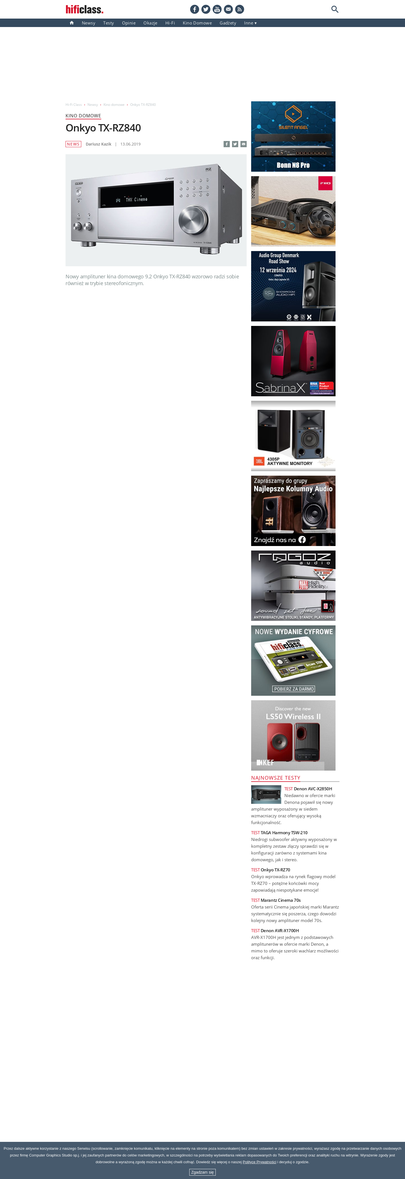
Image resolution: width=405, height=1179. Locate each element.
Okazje (150, 23)
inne (248, 23)
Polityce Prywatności (259, 1162)
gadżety (228, 23)
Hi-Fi (170, 23)
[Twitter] (205, 9)
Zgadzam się (202, 1172)
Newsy (88, 23)
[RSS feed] (239, 9)
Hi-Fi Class (74, 104)
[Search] (334, 9)
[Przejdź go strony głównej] (85, 9)
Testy (108, 23)
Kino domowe (197, 23)
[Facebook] (194, 9)
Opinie (129, 23)
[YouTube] (217, 9)
